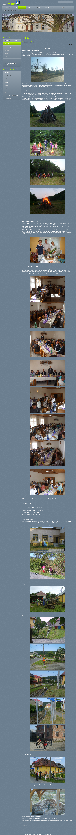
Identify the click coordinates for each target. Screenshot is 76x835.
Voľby (6, 85)
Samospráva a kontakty (10, 7)
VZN (6, 88)
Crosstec (49, 834)
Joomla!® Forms (42, 834)
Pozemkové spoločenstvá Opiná (12, 10)
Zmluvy (7, 79)
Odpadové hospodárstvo (11, 95)
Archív (6, 82)
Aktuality (22, 7)
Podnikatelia (55, 7)
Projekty (46, 7)
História (39, 7)
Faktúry (7, 72)
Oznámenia (8, 98)
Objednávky (8, 75)
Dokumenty (31, 7)
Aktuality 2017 (28, 42)
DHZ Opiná (64, 7)
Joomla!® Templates (33, 834)
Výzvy (6, 92)
